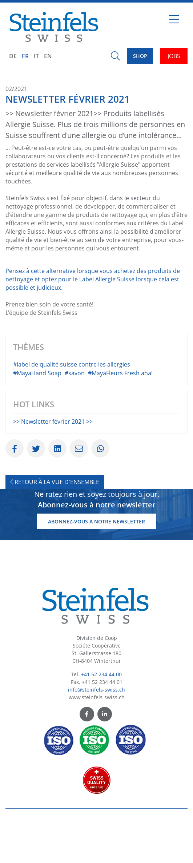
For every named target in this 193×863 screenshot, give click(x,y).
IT (36, 56)
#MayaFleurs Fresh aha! (120, 413)
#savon (75, 413)
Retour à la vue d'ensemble (54, 522)
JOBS (174, 56)
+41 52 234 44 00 (101, 713)
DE (13, 56)
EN (48, 56)
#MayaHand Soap (37, 413)
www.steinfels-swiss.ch (97, 736)
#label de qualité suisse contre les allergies (71, 404)
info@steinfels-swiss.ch (96, 728)
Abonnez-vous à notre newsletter (96, 561)
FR (25, 56)
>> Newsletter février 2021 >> (53, 461)
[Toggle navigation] (174, 22)
